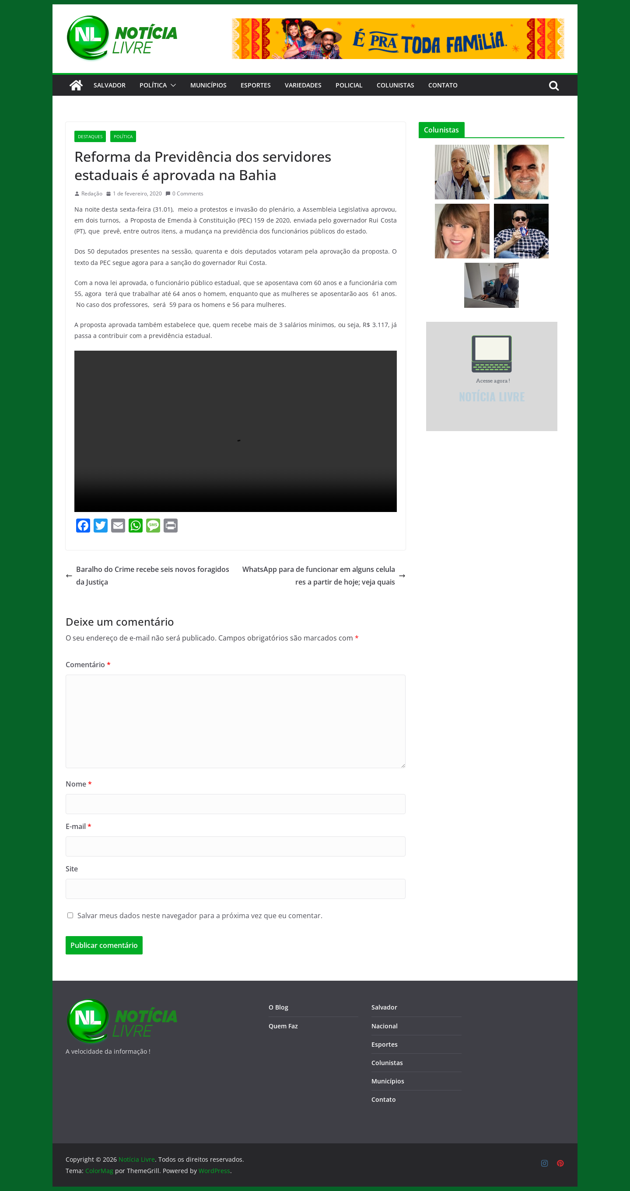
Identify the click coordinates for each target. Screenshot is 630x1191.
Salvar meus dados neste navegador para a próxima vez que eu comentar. (199, 915)
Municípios (208, 85)
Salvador (110, 85)
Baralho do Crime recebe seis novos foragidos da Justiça (147, 575)
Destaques (90, 136)
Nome (79, 784)
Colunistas (395, 85)
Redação (91, 193)
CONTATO (443, 85)
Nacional (384, 1026)
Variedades (303, 85)
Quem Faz (283, 1026)
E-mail (78, 826)
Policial (349, 85)
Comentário (88, 664)
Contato (383, 1099)
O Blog (278, 1007)
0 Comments (184, 193)
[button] (171, 85)
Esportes (256, 85)
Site (72, 869)
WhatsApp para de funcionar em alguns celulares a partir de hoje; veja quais (324, 575)
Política (153, 85)
